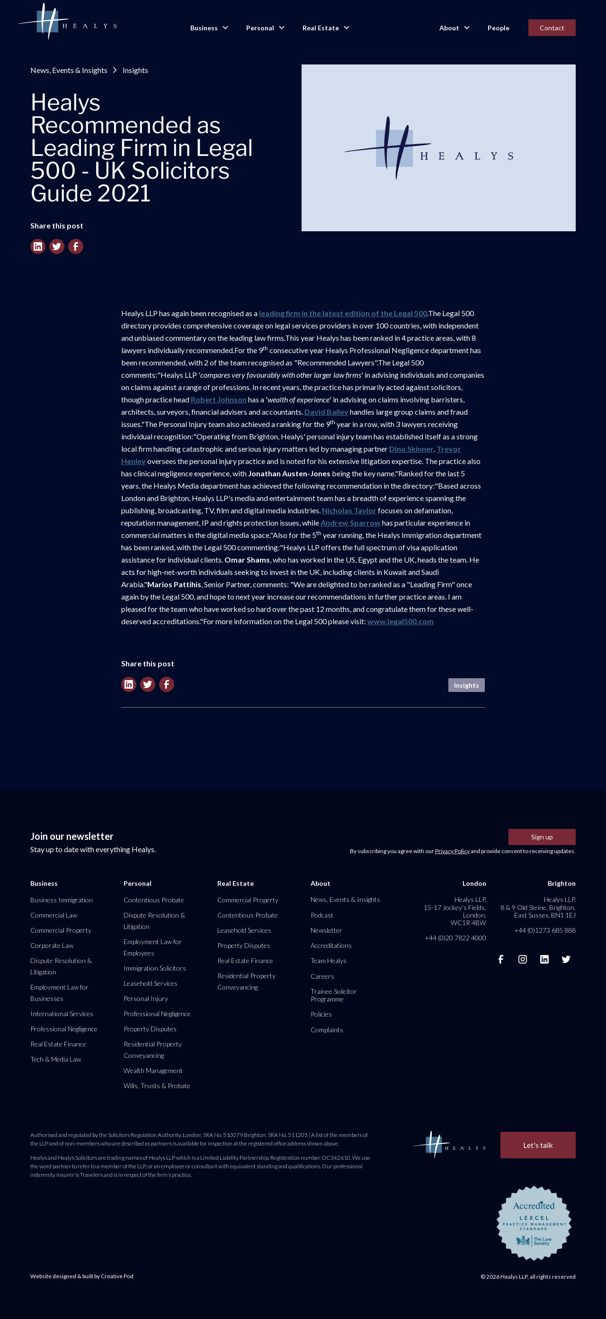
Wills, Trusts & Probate (157, 1086)
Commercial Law (53, 915)
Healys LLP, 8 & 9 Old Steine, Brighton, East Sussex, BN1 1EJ (538, 907)
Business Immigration (61, 900)
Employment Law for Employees (153, 947)
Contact (552, 28)
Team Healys (329, 960)
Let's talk (538, 1144)
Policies (321, 1014)
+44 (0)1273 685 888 (545, 930)
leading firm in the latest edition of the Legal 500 (343, 313)
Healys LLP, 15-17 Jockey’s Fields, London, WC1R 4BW (455, 911)
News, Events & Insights (68, 69)
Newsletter (326, 930)
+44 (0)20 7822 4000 (455, 938)
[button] (209, 28)
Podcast (322, 915)
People (498, 28)
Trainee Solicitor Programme (334, 995)
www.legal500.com (400, 621)
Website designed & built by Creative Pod (82, 1276)
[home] (67, 22)
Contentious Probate (154, 900)
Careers (322, 976)
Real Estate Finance (58, 1044)
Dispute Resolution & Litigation (61, 966)
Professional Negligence (64, 1029)
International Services (61, 1014)
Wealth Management (153, 1070)
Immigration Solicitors (155, 968)
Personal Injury (146, 998)
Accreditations (331, 945)
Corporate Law (51, 945)
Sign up (542, 837)
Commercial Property (60, 930)
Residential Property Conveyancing (153, 1049)
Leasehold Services (151, 983)
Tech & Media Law (55, 1059)
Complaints (327, 1030)
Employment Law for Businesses (59, 992)
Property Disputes (150, 1029)
